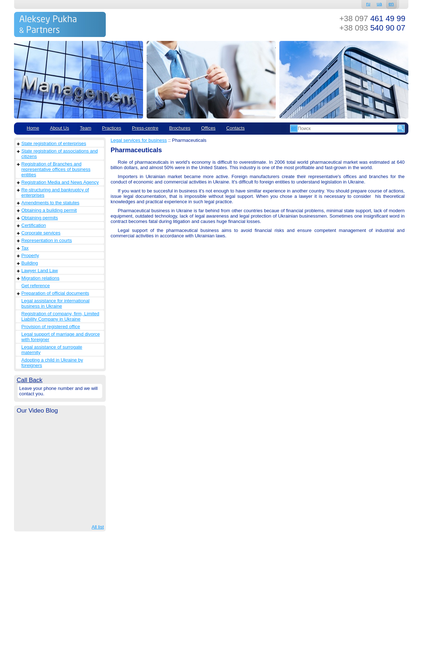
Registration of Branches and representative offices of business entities (56, 169)
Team (85, 128)
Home (33, 128)
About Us (59, 128)
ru (368, 3)
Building (30, 263)
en (391, 3)
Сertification (34, 225)
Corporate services (41, 233)
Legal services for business (139, 140)
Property (30, 255)
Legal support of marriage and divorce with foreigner (61, 336)
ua (379, 3)
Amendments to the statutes (51, 202)
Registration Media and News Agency (60, 182)
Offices (208, 128)
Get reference (36, 285)
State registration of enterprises (54, 143)
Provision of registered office (51, 326)
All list (98, 527)
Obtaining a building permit (49, 210)
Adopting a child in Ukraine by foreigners (52, 362)
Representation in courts (47, 240)
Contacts (235, 128)
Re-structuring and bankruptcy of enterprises (55, 192)
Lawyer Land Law (40, 270)
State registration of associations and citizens (60, 153)
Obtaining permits (40, 217)
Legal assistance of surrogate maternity (52, 349)
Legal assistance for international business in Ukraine (56, 303)
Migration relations (41, 278)
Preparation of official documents (55, 293)
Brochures (179, 128)
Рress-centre (145, 128)
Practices (111, 128)
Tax (25, 248)
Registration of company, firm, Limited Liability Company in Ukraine (60, 316)
